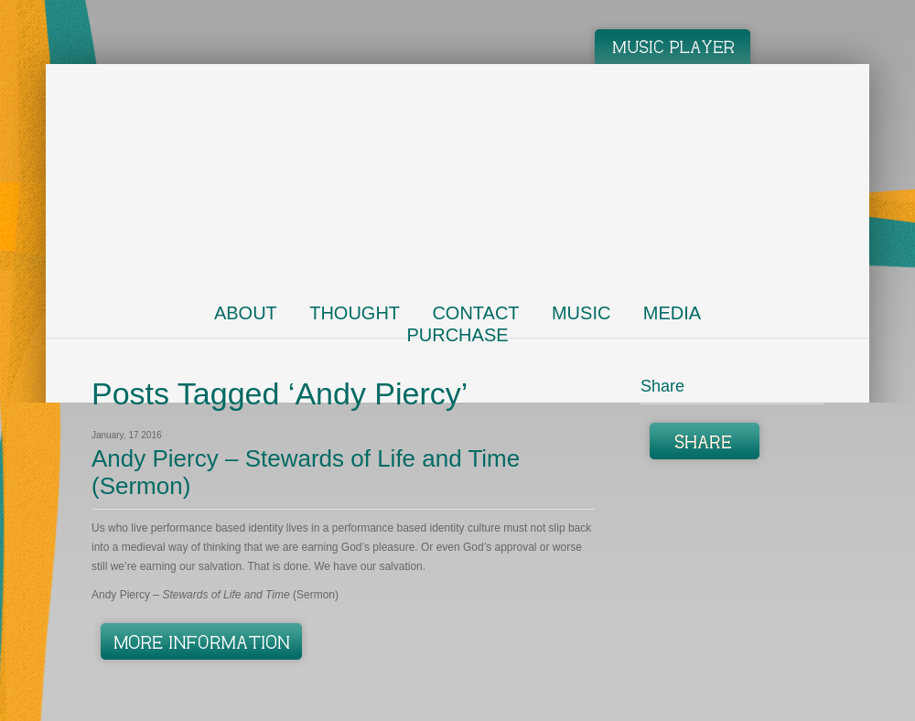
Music (581, 313)
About (245, 313)
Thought (354, 313)
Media (672, 313)
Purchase (457, 335)
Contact (475, 313)
